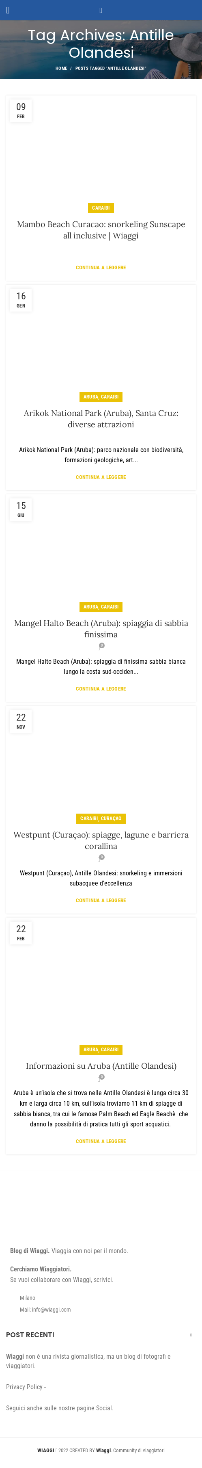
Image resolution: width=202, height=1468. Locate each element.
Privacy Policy (24, 1387)
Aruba (91, 397)
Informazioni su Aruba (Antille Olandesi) (101, 1066)
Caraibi (101, 208)
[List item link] (101, 1309)
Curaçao (111, 818)
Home (61, 68)
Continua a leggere (101, 267)
